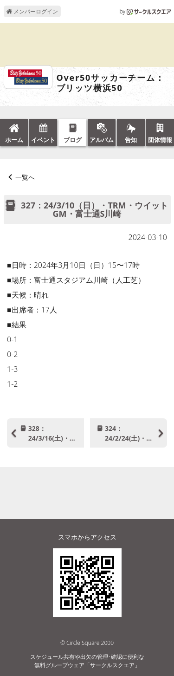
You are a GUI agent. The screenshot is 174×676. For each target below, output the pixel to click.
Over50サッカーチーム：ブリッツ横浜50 (111, 83)
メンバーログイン (32, 11)
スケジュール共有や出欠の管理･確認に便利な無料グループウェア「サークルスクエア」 (87, 661)
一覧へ (25, 177)
